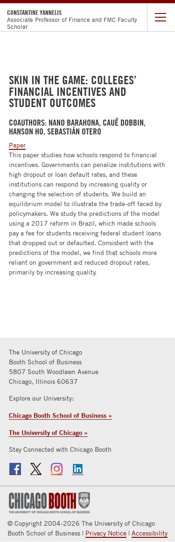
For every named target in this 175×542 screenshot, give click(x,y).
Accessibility (150, 533)
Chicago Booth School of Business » (60, 415)
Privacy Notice (105, 533)
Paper (17, 145)
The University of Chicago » (48, 432)
